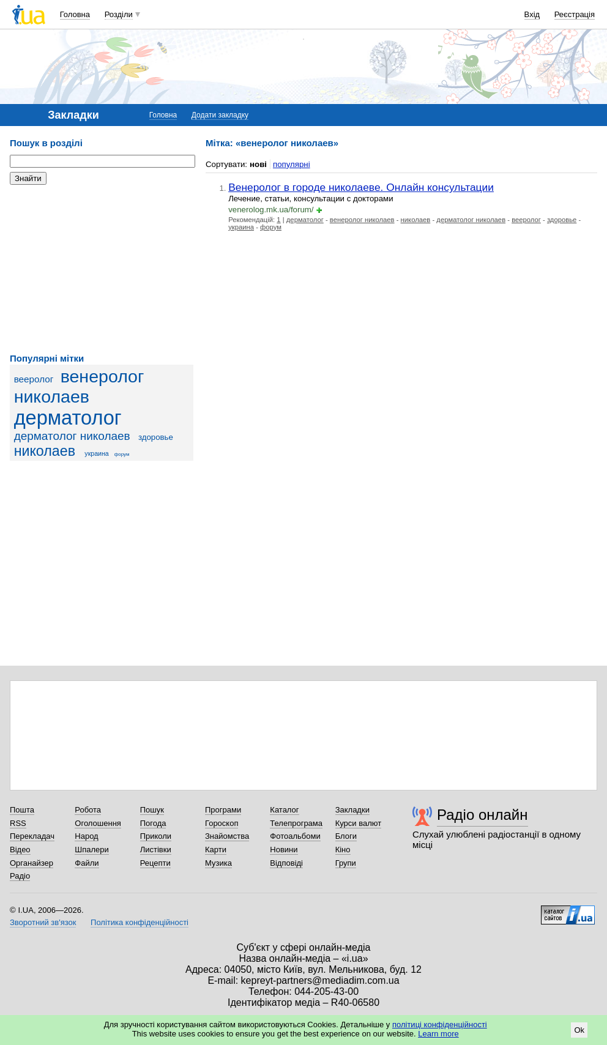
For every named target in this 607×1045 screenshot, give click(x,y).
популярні (291, 164)
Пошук (152, 809)
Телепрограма (296, 823)
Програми (223, 809)
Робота (88, 809)
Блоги (346, 836)
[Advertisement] (101, 269)
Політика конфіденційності (139, 922)
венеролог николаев (79, 386)
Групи (345, 863)
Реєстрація (574, 14)
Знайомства (227, 836)
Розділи (119, 14)
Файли (87, 863)
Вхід (532, 14)
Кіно (343, 849)
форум (122, 454)
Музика (218, 863)
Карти (215, 849)
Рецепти (155, 863)
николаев (44, 451)
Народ (86, 836)
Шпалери (92, 849)
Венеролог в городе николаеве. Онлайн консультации (361, 187)
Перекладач (32, 836)
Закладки (352, 809)
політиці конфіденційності (439, 1024)
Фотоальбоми (295, 836)
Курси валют (358, 823)
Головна (75, 14)
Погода (153, 823)
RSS (18, 823)
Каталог (284, 809)
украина (96, 453)
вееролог (34, 379)
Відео (20, 849)
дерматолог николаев (72, 436)
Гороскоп (221, 823)
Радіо (20, 875)
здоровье (155, 437)
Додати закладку (220, 115)
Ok (579, 1030)
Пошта (22, 809)
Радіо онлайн (482, 814)
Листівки (155, 849)
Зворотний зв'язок (43, 922)
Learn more (438, 1033)
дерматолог (68, 418)
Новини (283, 849)
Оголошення (98, 823)
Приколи (155, 836)
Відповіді (286, 863)
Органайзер (31, 863)
